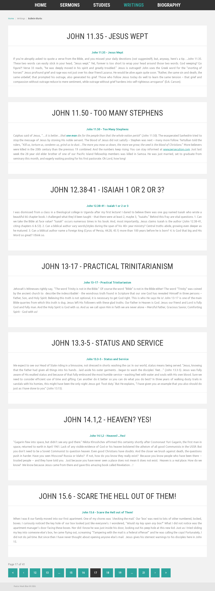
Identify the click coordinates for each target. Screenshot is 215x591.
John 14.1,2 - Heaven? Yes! (107, 418)
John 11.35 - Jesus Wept (107, 36)
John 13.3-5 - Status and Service (107, 341)
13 (47, 572)
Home (11, 18)
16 (83, 572)
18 (107, 572)
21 (143, 572)
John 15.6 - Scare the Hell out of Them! (107, 494)
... (59, 572)
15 (71, 572)
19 (120, 572)
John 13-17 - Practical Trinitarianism (107, 264)
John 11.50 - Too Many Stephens (107, 112)
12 (35, 572)
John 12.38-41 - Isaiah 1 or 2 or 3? (107, 188)
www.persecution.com (176, 149)
